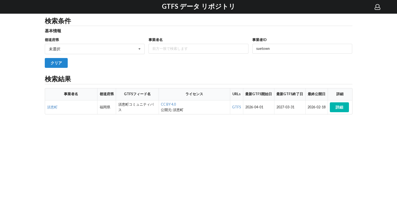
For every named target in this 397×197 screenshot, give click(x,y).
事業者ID (259, 39)
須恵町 (52, 107)
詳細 (339, 107)
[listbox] (95, 49)
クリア (56, 62)
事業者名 (156, 39)
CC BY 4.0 (168, 104)
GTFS (236, 107)
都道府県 (52, 39)
